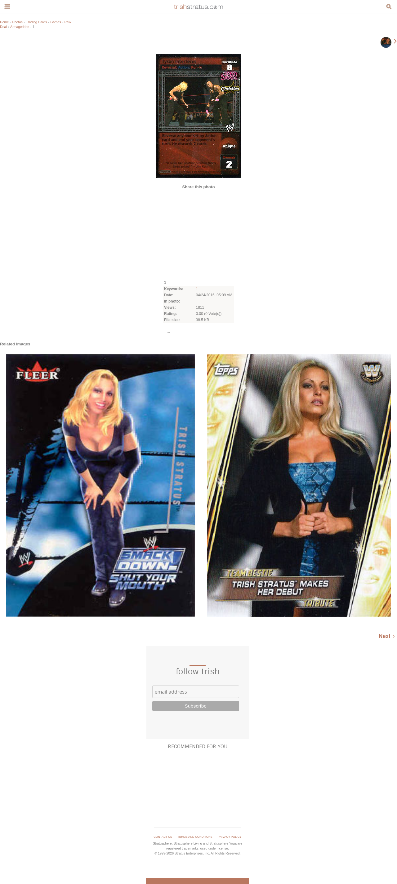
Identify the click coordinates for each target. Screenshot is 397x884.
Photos (17, 22)
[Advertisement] (198, 234)
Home (4, 22)
